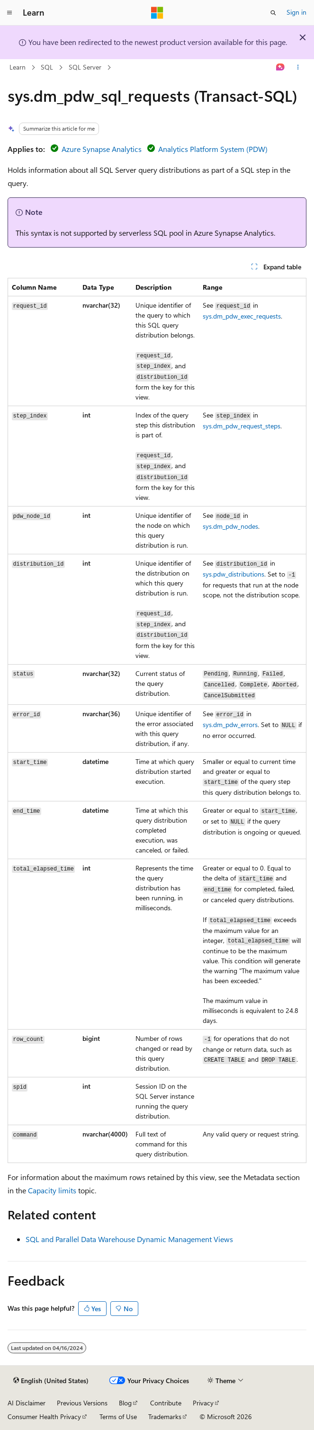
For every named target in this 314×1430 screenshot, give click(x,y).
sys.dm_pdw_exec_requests (242, 315)
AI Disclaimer (26, 1402)
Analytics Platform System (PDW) (213, 149)
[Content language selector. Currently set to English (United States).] (51, 1380)
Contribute (165, 1402)
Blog (125, 1402)
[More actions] (298, 67)
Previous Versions (82, 1402)
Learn (17, 66)
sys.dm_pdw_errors (230, 724)
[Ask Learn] (280, 67)
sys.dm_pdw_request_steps (241, 425)
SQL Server (85, 66)
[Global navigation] (9, 12)
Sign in (296, 12)
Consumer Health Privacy (44, 1416)
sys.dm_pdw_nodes (230, 526)
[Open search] (273, 12)
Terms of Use (118, 1416)
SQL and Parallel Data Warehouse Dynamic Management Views (129, 1239)
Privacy (203, 1402)
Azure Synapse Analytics (102, 149)
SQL (47, 66)
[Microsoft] (157, 13)
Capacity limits (52, 1190)
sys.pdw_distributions (233, 573)
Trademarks (164, 1416)
